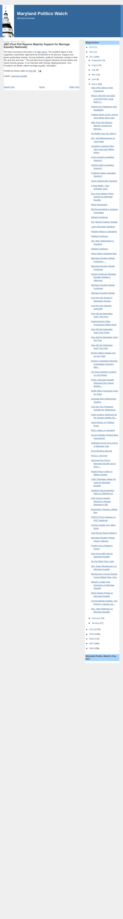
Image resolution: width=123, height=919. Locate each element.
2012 (91, 52)
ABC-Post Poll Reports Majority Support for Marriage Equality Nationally (37, 46)
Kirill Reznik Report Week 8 (104, 533)
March (95, 84)
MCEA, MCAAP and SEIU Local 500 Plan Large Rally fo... (103, 98)
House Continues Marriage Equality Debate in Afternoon (103, 277)
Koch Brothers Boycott (101, 451)
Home (42, 87)
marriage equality (19, 76)
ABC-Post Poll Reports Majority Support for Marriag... (101, 125)
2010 (91, 629)
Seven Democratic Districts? (104, 181)
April (94, 79)
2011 (91, 57)
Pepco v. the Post (99, 455)
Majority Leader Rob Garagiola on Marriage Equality (102, 585)
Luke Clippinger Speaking (103, 226)
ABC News (42, 52)
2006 (91, 648)
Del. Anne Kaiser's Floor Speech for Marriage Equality (102, 196)
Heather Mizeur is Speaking (104, 231)
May (94, 74)
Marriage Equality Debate (103, 293)
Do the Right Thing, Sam (102, 561)
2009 (91, 634)
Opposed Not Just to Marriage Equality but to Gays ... (103, 463)
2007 (91, 643)
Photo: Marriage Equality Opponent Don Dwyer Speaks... (102, 383)
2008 (91, 639)
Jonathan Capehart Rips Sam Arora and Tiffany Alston (102, 149)
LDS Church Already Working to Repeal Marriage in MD (101, 501)
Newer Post (9, 87)
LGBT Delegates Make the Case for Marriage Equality (103, 482)
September (97, 60)
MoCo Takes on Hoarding (103, 430)
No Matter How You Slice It (103, 133)
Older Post (74, 87)
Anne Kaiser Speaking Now (104, 253)
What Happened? (99, 204)
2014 (91, 47)
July (94, 70)
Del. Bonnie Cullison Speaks (104, 222)
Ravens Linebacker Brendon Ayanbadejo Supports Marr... (104, 364)
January (96, 623)
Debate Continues (99, 217)
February (96, 618)
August (95, 65)
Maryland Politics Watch (42, 13)
